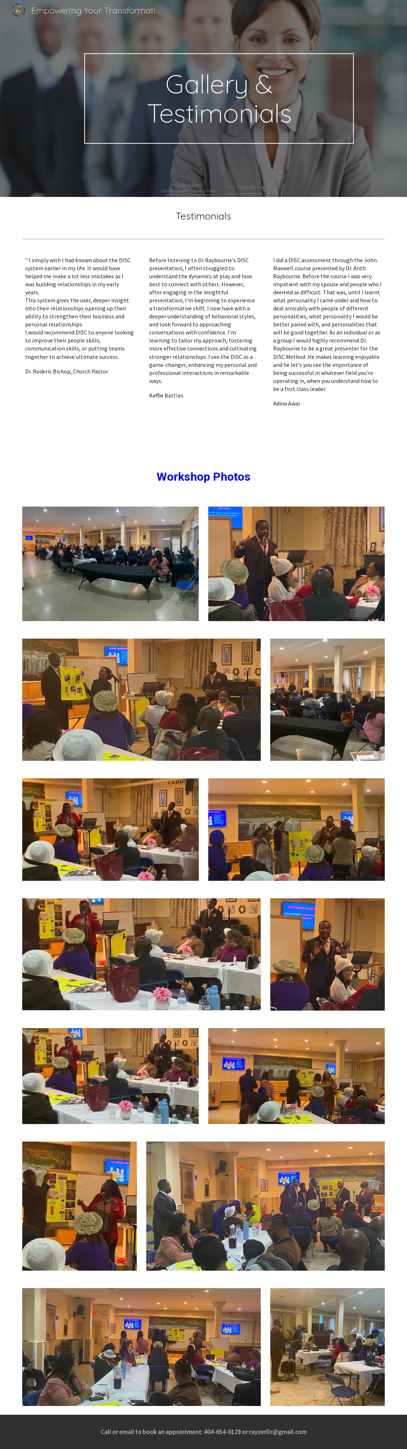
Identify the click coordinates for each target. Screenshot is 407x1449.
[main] (219, 98)
